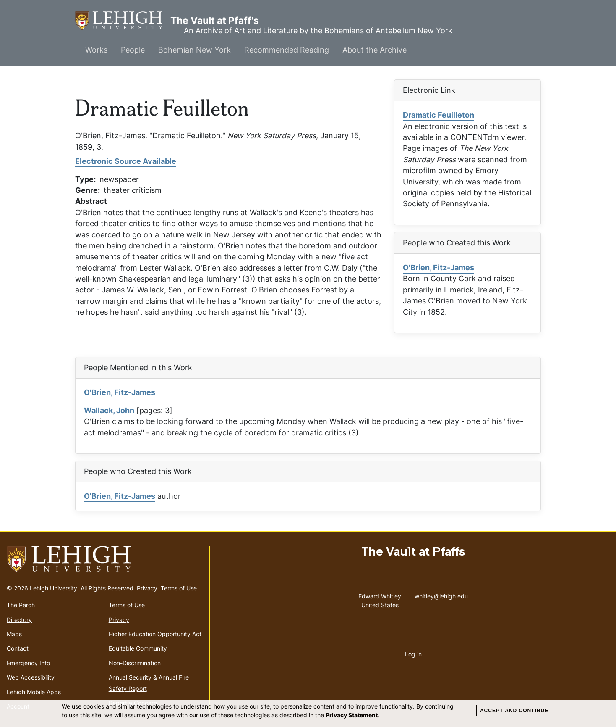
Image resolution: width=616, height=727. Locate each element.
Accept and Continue (514, 711)
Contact (18, 648)
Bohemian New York (194, 50)
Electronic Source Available (125, 161)
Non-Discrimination (135, 663)
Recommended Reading (286, 50)
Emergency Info (28, 663)
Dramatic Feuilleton (438, 115)
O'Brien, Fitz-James (438, 267)
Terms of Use (179, 588)
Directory (19, 620)
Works (96, 50)
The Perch (21, 605)
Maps (14, 634)
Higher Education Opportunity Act (155, 634)
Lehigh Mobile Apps (34, 692)
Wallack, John (109, 410)
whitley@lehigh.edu (441, 594)
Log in (413, 654)
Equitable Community (138, 648)
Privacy (147, 588)
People (133, 50)
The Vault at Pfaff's (122, 20)
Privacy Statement (352, 715)
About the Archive (374, 50)
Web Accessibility (31, 677)
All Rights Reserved (107, 588)
